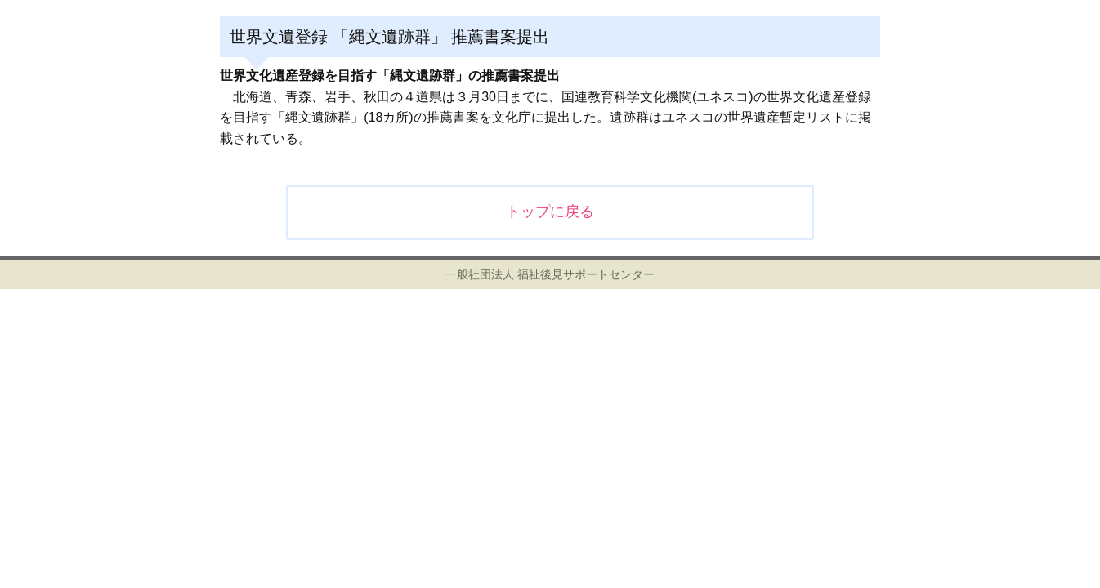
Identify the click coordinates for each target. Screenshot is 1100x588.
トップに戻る (550, 211)
